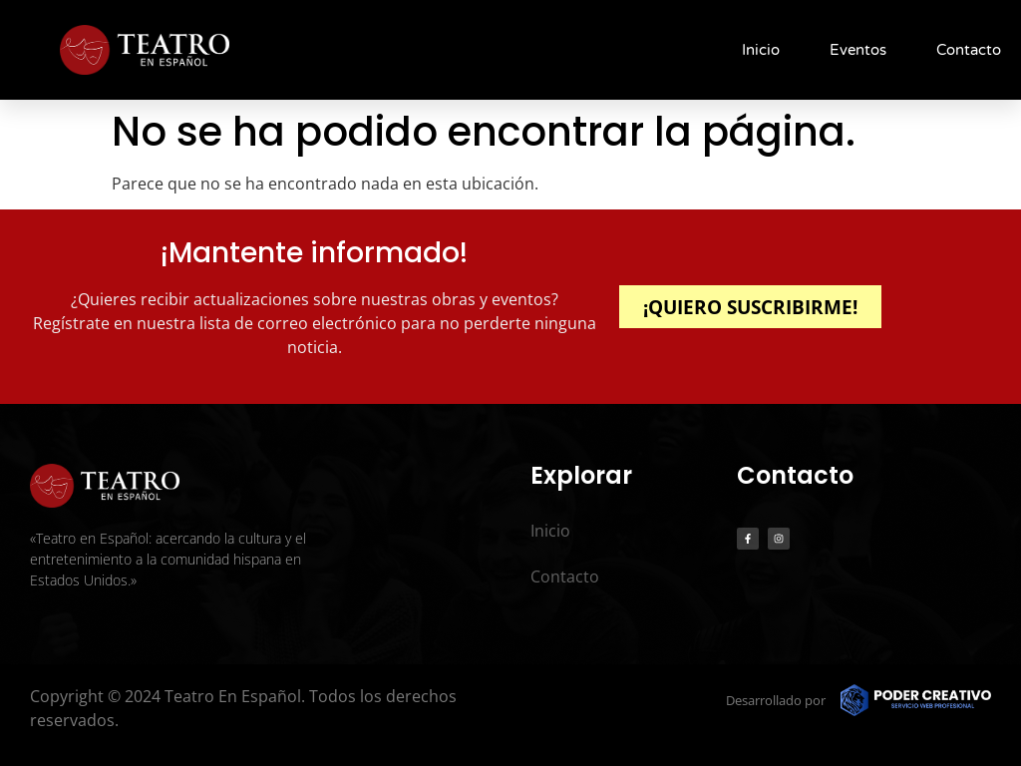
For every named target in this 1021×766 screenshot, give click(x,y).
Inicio (761, 50)
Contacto (968, 50)
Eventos (858, 50)
